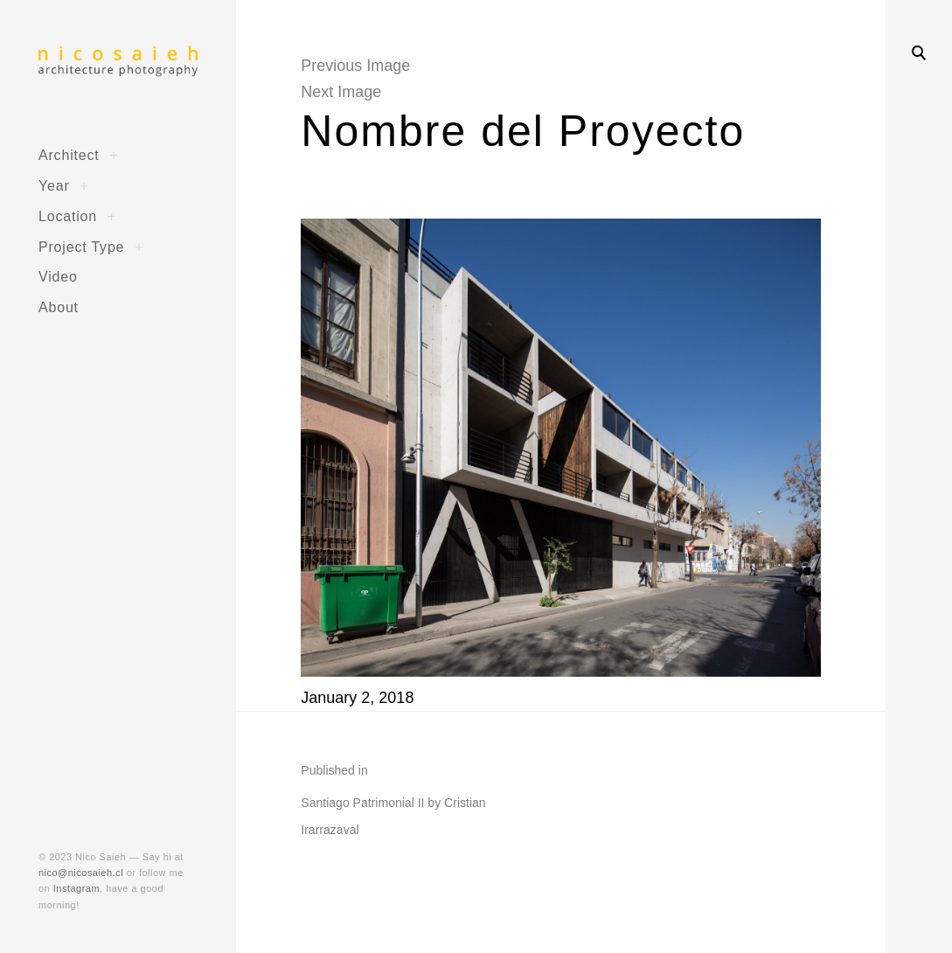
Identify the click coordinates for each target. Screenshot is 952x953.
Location (67, 216)
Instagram (76, 888)
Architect (69, 155)
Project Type (81, 246)
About (58, 307)
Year (54, 185)
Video (58, 276)
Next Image (341, 92)
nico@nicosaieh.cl (80, 872)
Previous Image (355, 65)
